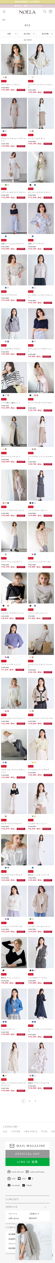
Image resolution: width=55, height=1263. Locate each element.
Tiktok (27, 1185)
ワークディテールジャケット (39, 926)
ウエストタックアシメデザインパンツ (13, 771)
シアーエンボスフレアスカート (13, 192)
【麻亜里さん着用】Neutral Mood (27, 5)
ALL (5, 1131)
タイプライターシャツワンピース (40, 1030)
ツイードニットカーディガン (39, 562)
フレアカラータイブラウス (11, 875)
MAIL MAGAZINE (27, 1146)
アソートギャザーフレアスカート (40, 404)
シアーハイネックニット (38, 613)
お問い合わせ (13, 1218)
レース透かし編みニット (11, 403)
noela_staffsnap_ (35, 1171)
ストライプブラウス (9, 295)
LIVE (12, 1178)
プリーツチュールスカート (11, 562)
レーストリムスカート (37, 138)
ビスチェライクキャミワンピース (40, 666)
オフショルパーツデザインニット (40, 350)
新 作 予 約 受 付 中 (27, 2)
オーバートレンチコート (11, 456)
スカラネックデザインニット (12, 613)
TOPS (44, 1131)
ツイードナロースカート (38, 510)
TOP (3, 20)
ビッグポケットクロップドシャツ (40, 296)
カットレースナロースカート (39, 192)
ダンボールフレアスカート (11, 823)
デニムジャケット (8, 1029)
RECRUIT (33, 1218)
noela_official (16, 1171)
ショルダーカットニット (38, 823)
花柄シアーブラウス (36, 244)
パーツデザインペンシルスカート (40, 458)
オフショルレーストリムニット (13, 718)
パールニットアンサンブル (11, 926)
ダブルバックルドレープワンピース (13, 140)
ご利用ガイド (34, 1214)
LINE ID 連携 (27, 1162)
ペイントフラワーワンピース (12, 510)
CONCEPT (12, 1199)
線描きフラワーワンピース (38, 1083)
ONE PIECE (30, 1131)
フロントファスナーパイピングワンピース (13, 1084)
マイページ (12, 1214)
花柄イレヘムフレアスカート (12, 244)
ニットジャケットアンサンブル (40, 718)
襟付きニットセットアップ (38, 875)
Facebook (14, 1185)
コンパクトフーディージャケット (40, 86)
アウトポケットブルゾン (11, 84)
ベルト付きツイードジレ (38, 978)
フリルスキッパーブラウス (38, 770)
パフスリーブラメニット (11, 664)
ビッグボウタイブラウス (11, 349)
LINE (22, 1178)
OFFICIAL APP (27, 1154)
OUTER (15, 1131)
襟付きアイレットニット (11, 978)
